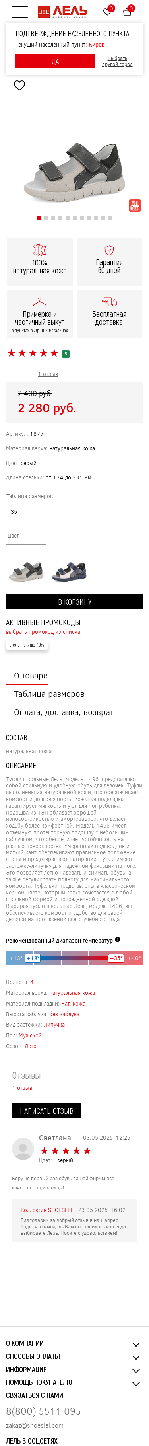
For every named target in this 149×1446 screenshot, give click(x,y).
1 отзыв (48, 374)
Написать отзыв (47, 1110)
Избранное (111, 8)
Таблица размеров (49, 693)
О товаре (31, 675)
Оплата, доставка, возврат (63, 711)
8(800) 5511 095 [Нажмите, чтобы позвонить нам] (43, 1410)
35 (14, 511)
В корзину (74, 601)
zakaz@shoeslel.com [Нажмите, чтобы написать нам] (35, 1425)
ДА (55, 61)
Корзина (131, 8)
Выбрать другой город (117, 61)
